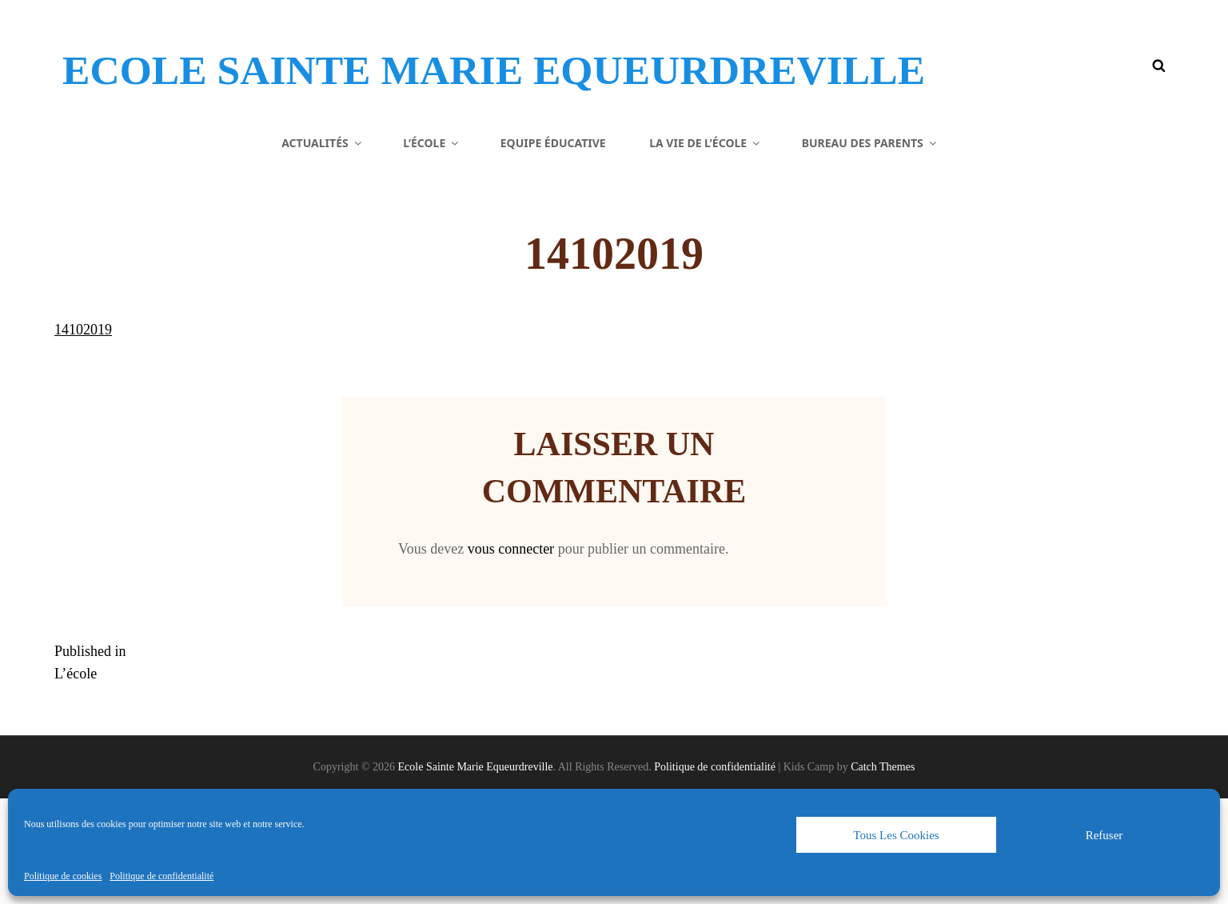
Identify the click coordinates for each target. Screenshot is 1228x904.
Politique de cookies (63, 876)
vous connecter (511, 654)
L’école (431, 247)
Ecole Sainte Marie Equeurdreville (375, 91)
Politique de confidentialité (161, 876)
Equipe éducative (553, 247)
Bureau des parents (870, 247)
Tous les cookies (896, 835)
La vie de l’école (705, 247)
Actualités (322, 247)
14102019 (83, 435)
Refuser (1104, 835)
